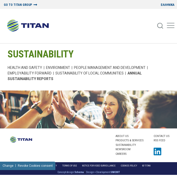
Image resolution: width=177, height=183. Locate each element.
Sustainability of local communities (89, 73)
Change (8, 165)
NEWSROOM (123, 149)
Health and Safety (25, 68)
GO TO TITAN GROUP (18, 5)
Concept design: (70, 172)
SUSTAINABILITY (41, 54)
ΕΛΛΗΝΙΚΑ (167, 5)
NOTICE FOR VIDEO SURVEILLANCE (99, 165)
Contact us (161, 136)
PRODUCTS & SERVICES (129, 140)
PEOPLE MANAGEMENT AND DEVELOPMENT (110, 68)
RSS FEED (159, 140)
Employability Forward (30, 73)
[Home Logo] (30, 26)
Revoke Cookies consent (35, 165)
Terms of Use (69, 165)
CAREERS (121, 154)
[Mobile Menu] (170, 26)
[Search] (160, 26)
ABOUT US (122, 136)
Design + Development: (103, 172)
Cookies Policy (129, 165)
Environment (58, 68)
